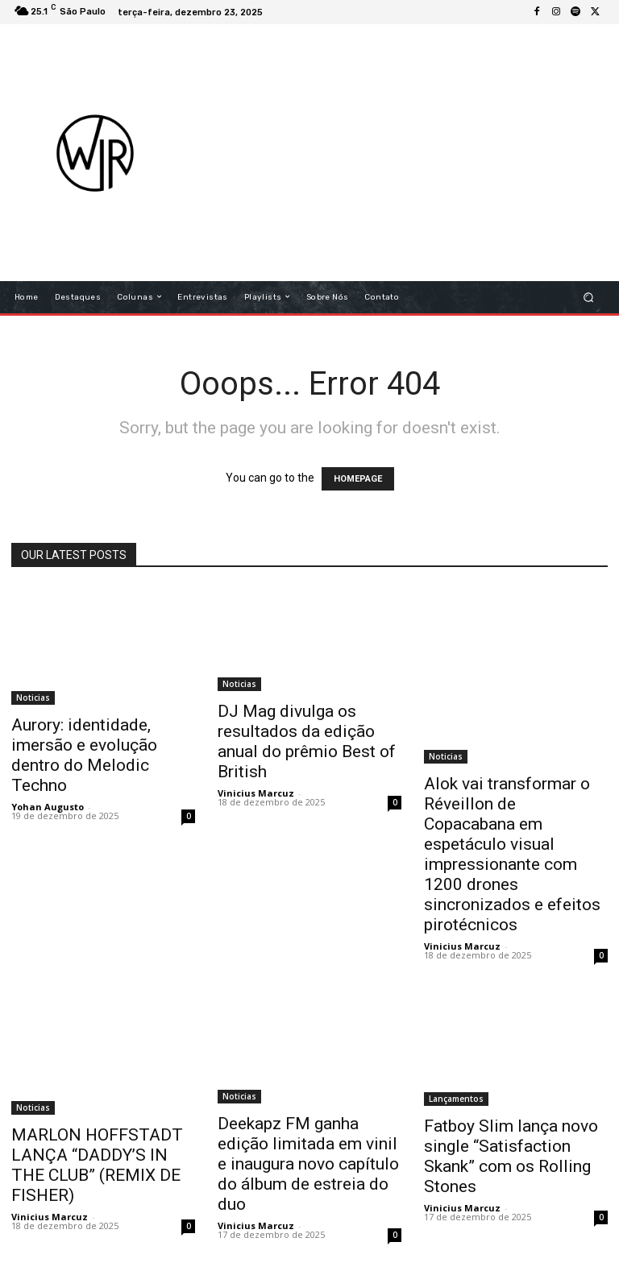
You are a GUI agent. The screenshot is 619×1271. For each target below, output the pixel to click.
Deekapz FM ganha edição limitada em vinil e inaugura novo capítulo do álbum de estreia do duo (308, 1164)
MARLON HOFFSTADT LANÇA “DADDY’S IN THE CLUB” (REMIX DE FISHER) (97, 1165)
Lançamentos (456, 1098)
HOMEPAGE (358, 479)
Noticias (33, 697)
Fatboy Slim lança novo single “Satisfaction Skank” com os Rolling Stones (511, 1156)
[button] (588, 297)
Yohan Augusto (47, 807)
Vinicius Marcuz (256, 793)
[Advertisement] (407, 152)
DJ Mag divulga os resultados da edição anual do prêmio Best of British (307, 741)
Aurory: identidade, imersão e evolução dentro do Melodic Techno (84, 755)
